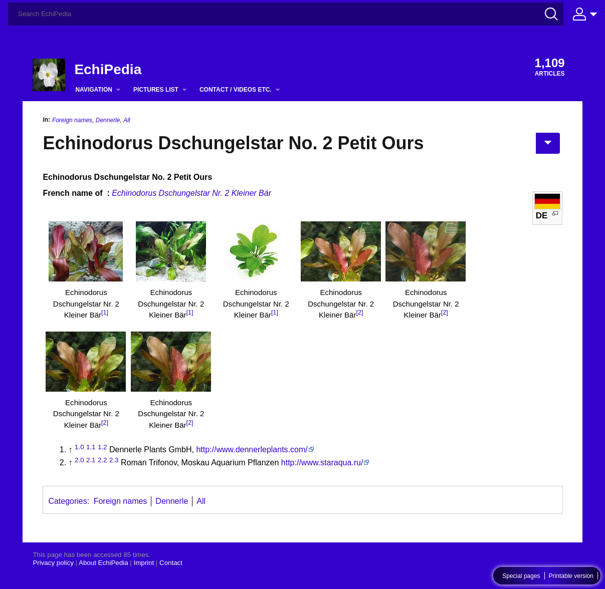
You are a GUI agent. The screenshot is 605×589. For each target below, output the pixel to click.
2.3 (114, 460)
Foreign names (72, 120)
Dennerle (108, 120)
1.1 (91, 447)
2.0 (79, 460)
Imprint (143, 562)
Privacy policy (53, 562)
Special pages (521, 575)
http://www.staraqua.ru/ (322, 462)
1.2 (102, 447)
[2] (359, 312)
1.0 (79, 447)
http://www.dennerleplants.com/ (251, 449)
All (126, 120)
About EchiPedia (103, 562)
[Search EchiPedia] (285, 14)
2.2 (102, 460)
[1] (104, 312)
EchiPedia (107, 69)
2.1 (91, 460)
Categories (67, 501)
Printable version (571, 575)
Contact (170, 562)
